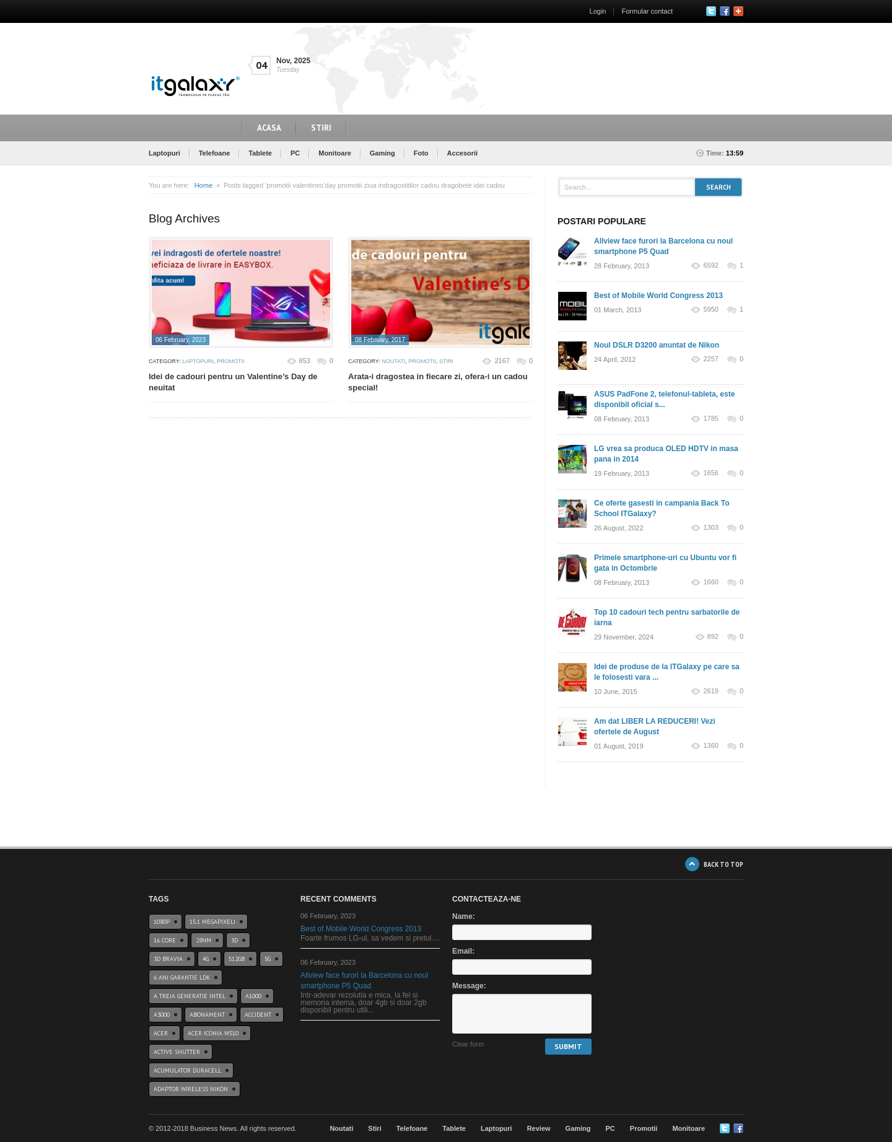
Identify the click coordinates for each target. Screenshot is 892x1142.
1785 (710, 418)
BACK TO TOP (723, 864)
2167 (501, 360)
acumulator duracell (187, 1070)
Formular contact (647, 11)
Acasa (269, 128)
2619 (710, 691)
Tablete (260, 153)
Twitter (711, 11)
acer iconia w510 (213, 1033)
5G (268, 959)
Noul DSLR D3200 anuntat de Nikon (656, 345)
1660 (710, 582)
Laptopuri (164, 153)
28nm (203, 940)
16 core (165, 940)
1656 (710, 473)
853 (304, 360)
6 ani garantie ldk (182, 977)
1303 (710, 527)
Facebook (725, 11)
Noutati (393, 361)
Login (598, 11)
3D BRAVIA (168, 959)
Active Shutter (177, 1052)
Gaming (382, 153)
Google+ (738, 11)
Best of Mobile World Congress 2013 (658, 295)
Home (203, 185)
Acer (161, 1033)
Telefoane (214, 153)
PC (295, 153)
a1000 (253, 996)
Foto (421, 153)
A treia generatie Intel (189, 996)
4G (206, 959)
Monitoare (334, 153)
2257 (710, 359)
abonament (207, 1015)
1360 (710, 745)
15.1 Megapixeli (212, 922)
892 (713, 636)
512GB (237, 959)
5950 (710, 309)
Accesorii (462, 153)
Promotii (231, 361)
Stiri (321, 128)
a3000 (162, 1015)
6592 (710, 265)
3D (234, 940)
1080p (162, 922)
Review (539, 1128)
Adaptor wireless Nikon (191, 1089)
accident (258, 1015)
